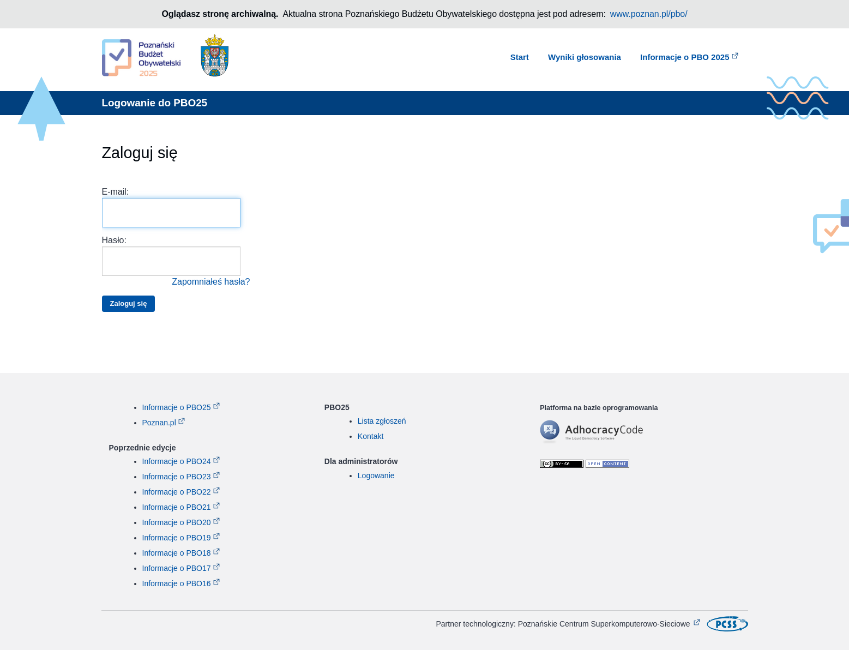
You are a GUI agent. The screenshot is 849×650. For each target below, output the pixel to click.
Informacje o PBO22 (176, 492)
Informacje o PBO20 (176, 522)
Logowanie (376, 475)
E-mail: (171, 207)
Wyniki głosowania (584, 57)
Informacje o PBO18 (176, 553)
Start (519, 57)
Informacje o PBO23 (176, 476)
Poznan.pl (159, 422)
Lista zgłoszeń (382, 421)
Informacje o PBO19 (176, 537)
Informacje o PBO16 (176, 583)
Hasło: (176, 262)
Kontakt (370, 436)
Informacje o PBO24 (176, 461)
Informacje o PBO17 (176, 568)
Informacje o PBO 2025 (684, 57)
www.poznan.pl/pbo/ (649, 14)
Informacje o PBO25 (176, 407)
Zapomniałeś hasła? (211, 281)
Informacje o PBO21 (176, 507)
